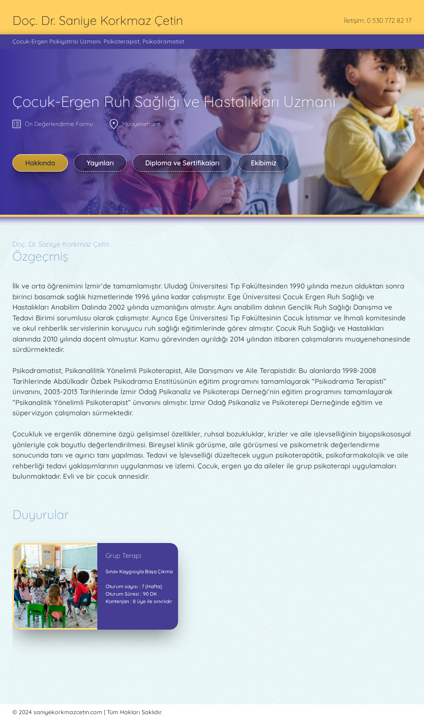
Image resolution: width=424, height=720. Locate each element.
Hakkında (40, 163)
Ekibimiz (263, 163)
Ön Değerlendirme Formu (59, 124)
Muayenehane (141, 124)
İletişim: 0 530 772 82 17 (378, 20)
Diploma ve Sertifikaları (182, 163)
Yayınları (100, 163)
